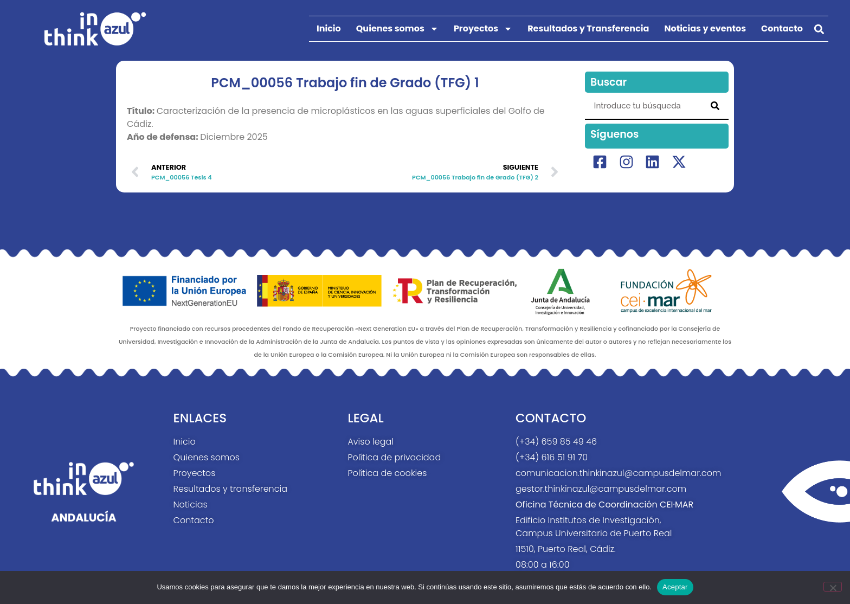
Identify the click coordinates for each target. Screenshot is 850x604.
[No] (832, 587)
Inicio (329, 28)
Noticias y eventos (705, 28)
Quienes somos (397, 28)
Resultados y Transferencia (588, 28)
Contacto (782, 28)
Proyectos (483, 28)
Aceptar (675, 587)
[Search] (715, 106)
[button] (819, 29)
